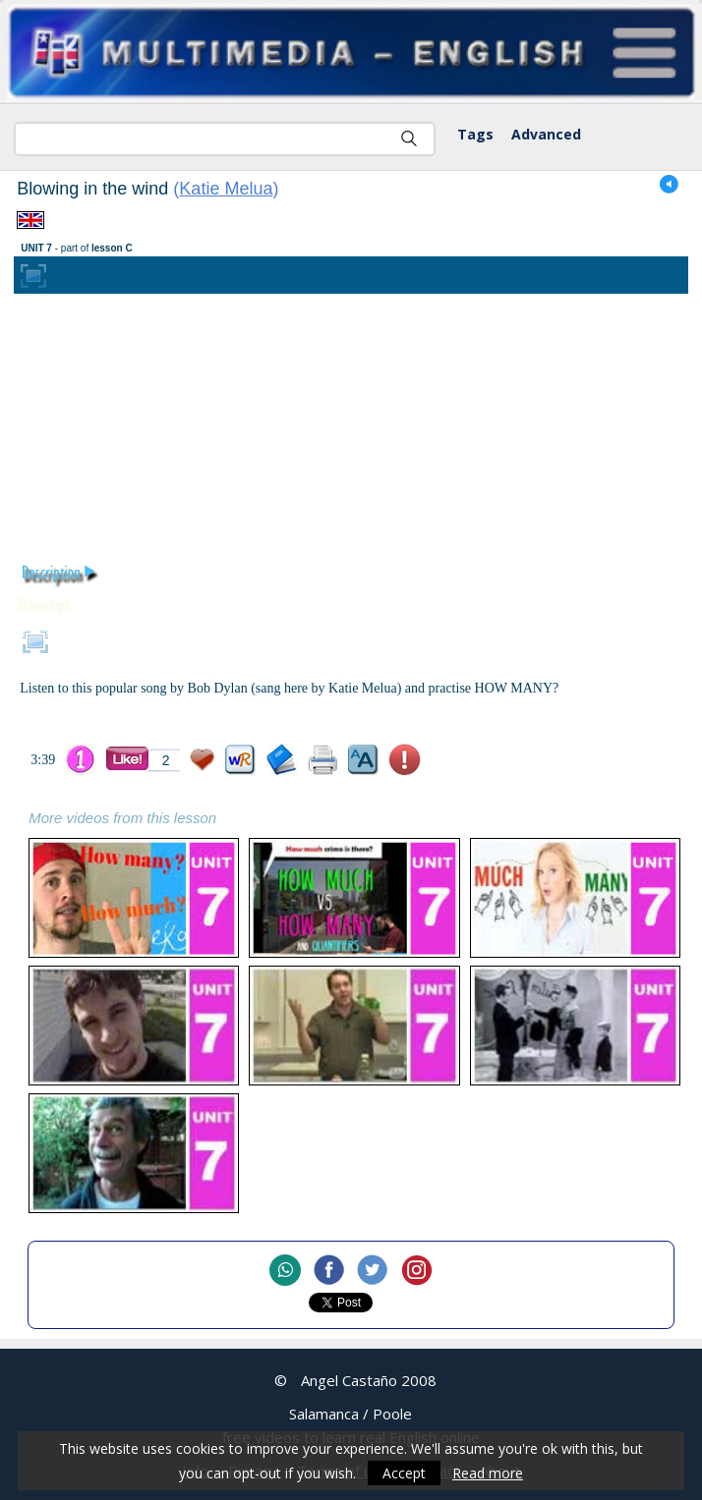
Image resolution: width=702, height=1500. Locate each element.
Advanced (546, 134)
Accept (404, 1473)
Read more (487, 1473)
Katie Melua (225, 188)
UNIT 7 (36, 248)
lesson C (112, 248)
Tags (475, 134)
